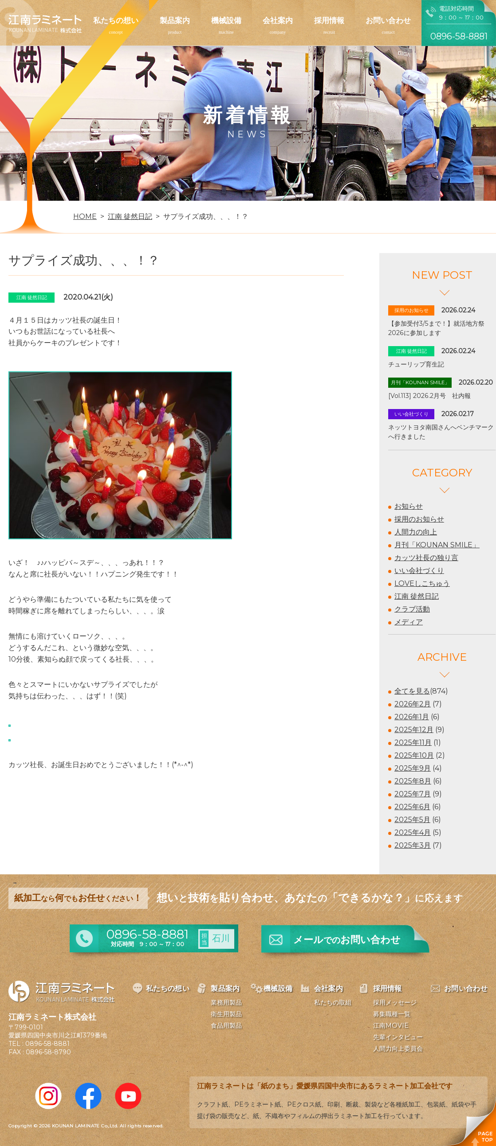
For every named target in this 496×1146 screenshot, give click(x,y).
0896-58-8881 (47, 1044)
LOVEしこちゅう (422, 583)
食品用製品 (226, 1025)
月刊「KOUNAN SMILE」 (437, 545)
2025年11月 (413, 742)
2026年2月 (412, 704)
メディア (408, 622)
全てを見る (412, 691)
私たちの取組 (332, 1002)
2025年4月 (412, 832)
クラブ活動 (412, 609)
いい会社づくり (419, 570)
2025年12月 (413, 729)
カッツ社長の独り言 (426, 558)
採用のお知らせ (419, 519)
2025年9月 (412, 768)
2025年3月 (412, 845)
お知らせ (408, 506)
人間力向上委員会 (398, 1048)
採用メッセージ (395, 1002)
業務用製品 (226, 1002)
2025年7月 (412, 794)
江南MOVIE (391, 1025)
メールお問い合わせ (347, 940)
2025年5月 (412, 819)
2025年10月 (414, 755)
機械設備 (226, 20)
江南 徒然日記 (416, 596)
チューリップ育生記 (416, 364)
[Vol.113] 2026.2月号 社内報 (429, 396)
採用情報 (329, 20)
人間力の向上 (415, 532)
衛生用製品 (226, 1014)
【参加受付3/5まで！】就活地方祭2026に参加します (436, 328)
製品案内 (175, 20)
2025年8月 (412, 781)
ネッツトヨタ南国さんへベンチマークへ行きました (441, 431)
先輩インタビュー (398, 1037)
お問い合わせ (388, 20)
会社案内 (278, 20)
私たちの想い (115, 20)
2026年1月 (411, 717)
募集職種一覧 (391, 1014)
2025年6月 (412, 807)
